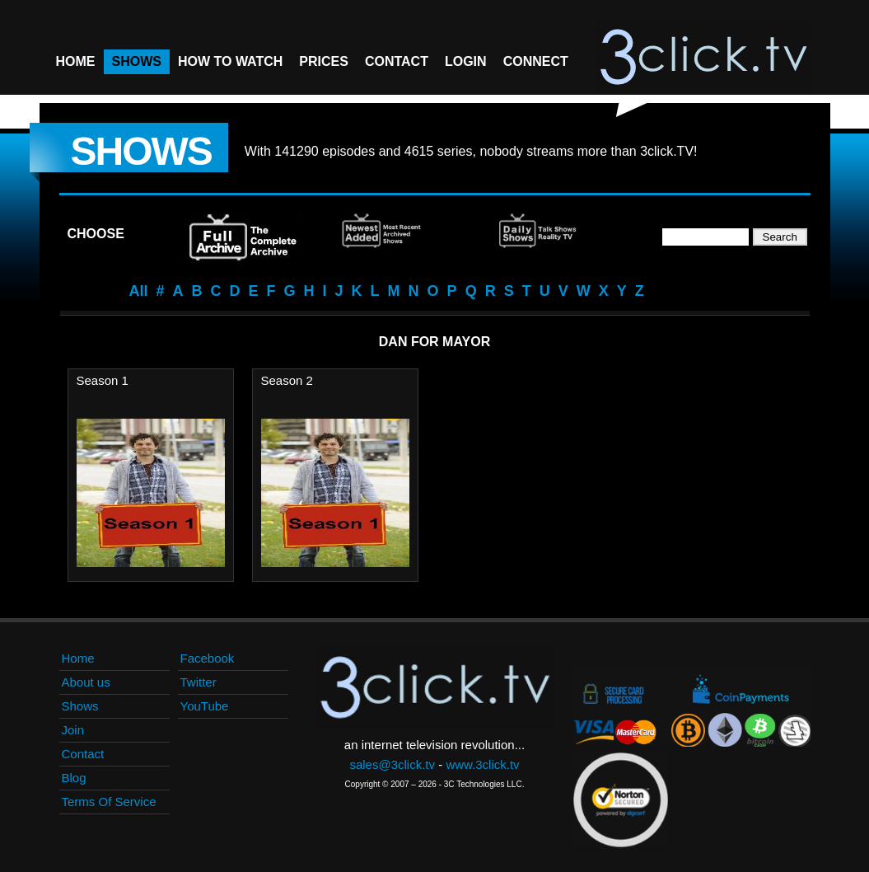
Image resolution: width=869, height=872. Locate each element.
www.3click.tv (482, 764)
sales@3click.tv (392, 764)
